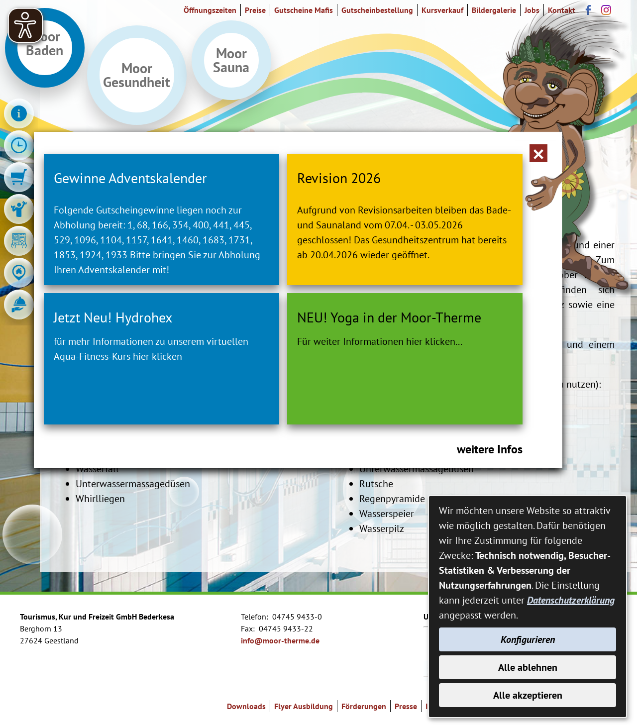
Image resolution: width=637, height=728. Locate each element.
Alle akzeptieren (527, 695)
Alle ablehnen (527, 667)
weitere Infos (490, 449)
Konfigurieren (528, 639)
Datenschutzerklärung (571, 600)
